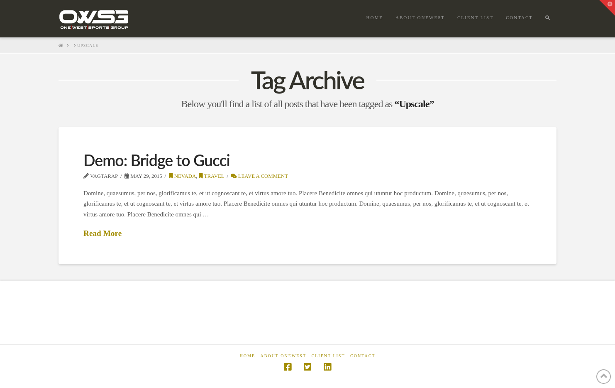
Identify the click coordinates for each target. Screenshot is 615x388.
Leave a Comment (259, 176)
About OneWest (284, 356)
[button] (607, 8)
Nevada (182, 176)
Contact (362, 356)
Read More (102, 233)
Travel (212, 176)
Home (247, 356)
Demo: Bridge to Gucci (156, 160)
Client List (328, 356)
